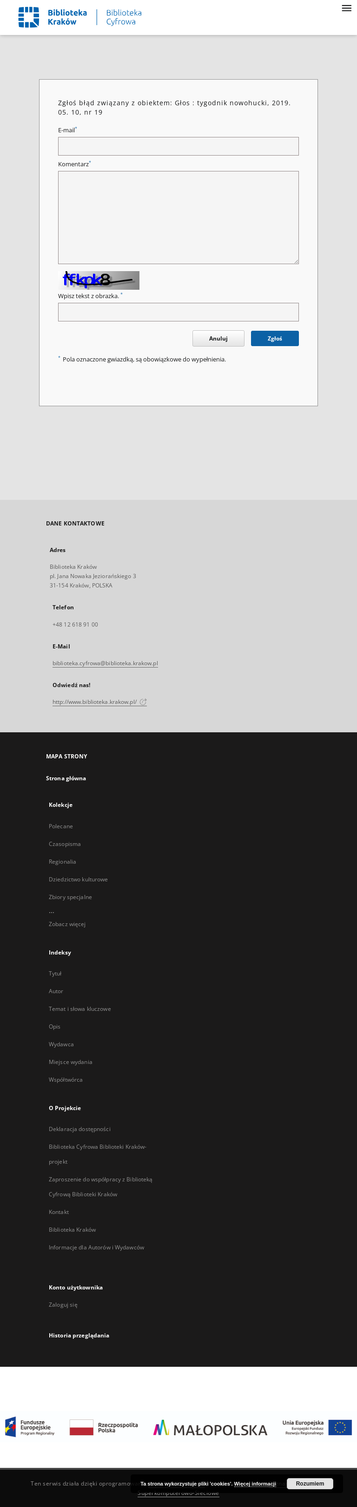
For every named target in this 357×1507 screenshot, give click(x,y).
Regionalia (62, 862)
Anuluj (218, 338)
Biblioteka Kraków (72, 1230)
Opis (54, 1026)
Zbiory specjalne (70, 897)
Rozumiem (310, 1483)
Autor (56, 991)
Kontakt (59, 1212)
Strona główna (66, 778)
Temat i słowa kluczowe (80, 1009)
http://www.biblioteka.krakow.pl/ (100, 702)
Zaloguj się (63, 1305)
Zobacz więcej (67, 924)
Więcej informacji (255, 1484)
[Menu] (346, 7)
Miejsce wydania (71, 1062)
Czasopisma (65, 844)
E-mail (67, 130)
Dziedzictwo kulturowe (78, 879)
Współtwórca (66, 1080)
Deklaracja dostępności (80, 1129)
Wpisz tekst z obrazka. (90, 296)
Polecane (61, 826)
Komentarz (74, 164)
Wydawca (61, 1044)
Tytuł (55, 973)
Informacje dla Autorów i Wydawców (96, 1247)
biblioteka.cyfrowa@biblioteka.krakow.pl (105, 663)
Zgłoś (275, 338)
